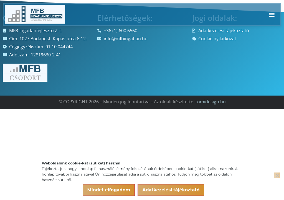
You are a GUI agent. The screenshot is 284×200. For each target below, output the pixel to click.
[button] (271, 14)
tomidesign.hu (211, 102)
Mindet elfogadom (108, 189)
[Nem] (277, 175)
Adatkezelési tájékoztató (170, 189)
